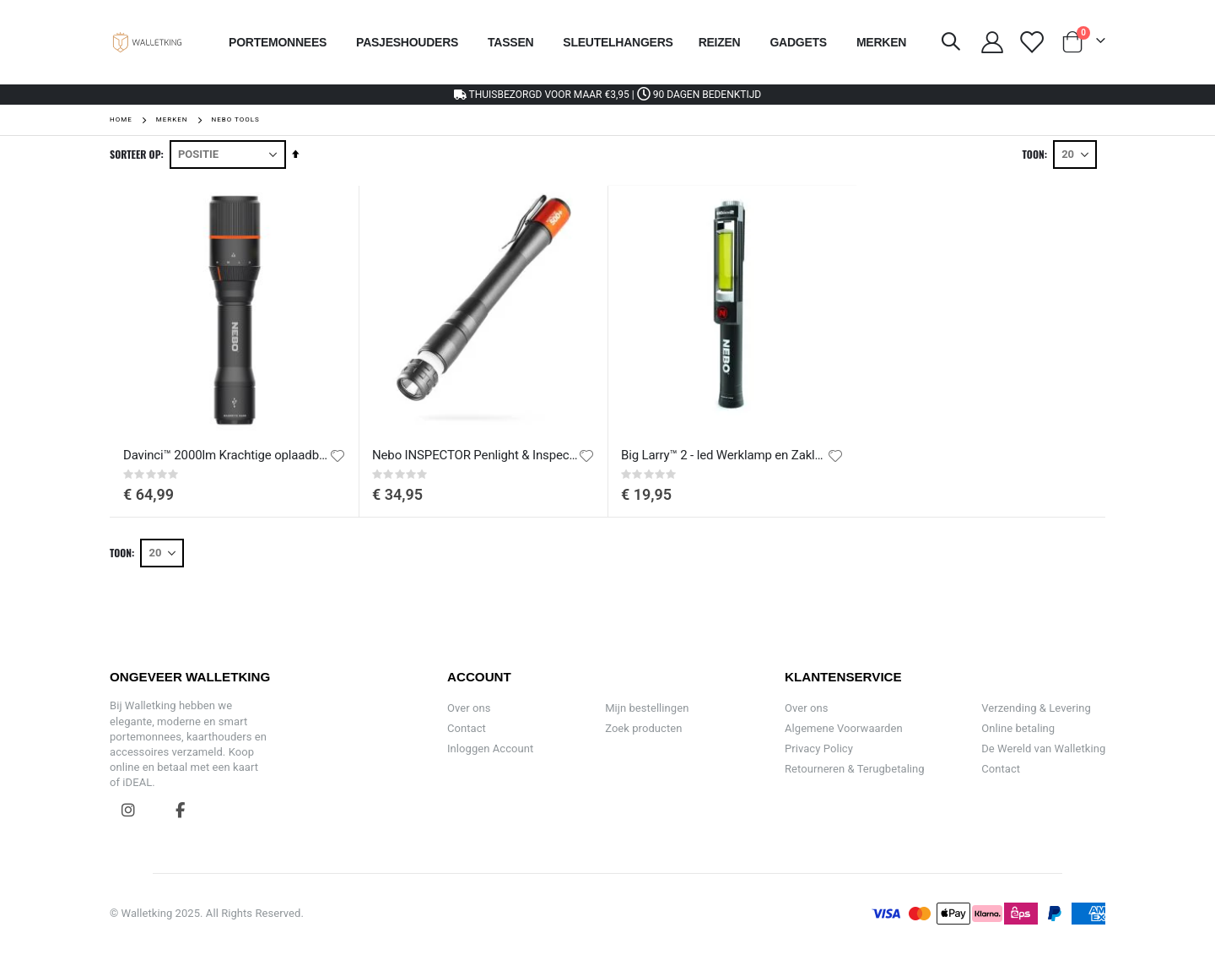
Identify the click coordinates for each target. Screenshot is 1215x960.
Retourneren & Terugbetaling (855, 768)
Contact (466, 728)
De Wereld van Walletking (1043, 748)
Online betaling (1018, 728)
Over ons (469, 708)
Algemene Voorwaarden (844, 728)
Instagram (128, 810)
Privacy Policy (819, 748)
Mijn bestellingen (646, 708)
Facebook (180, 810)
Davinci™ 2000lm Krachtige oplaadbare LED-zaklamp (226, 455)
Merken (172, 120)
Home (121, 119)
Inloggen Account (490, 748)
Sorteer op (135, 154)
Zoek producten (643, 728)
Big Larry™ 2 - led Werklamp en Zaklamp (724, 455)
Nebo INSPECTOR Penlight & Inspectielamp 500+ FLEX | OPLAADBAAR (475, 455)
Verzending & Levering (1036, 708)
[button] (337, 456)
